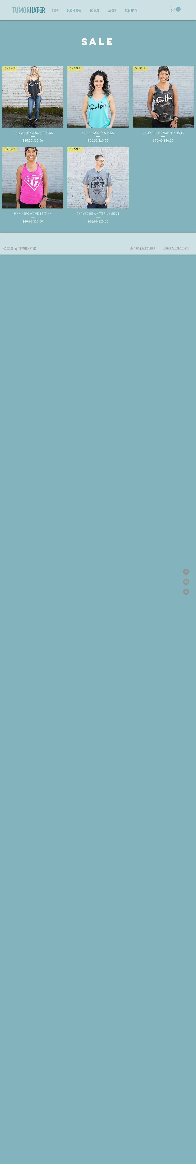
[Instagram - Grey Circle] (186, 582)
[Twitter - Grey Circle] (186, 592)
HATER (37, 10)
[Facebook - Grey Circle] (186, 572)
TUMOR (21, 10)
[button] (176, 9)
